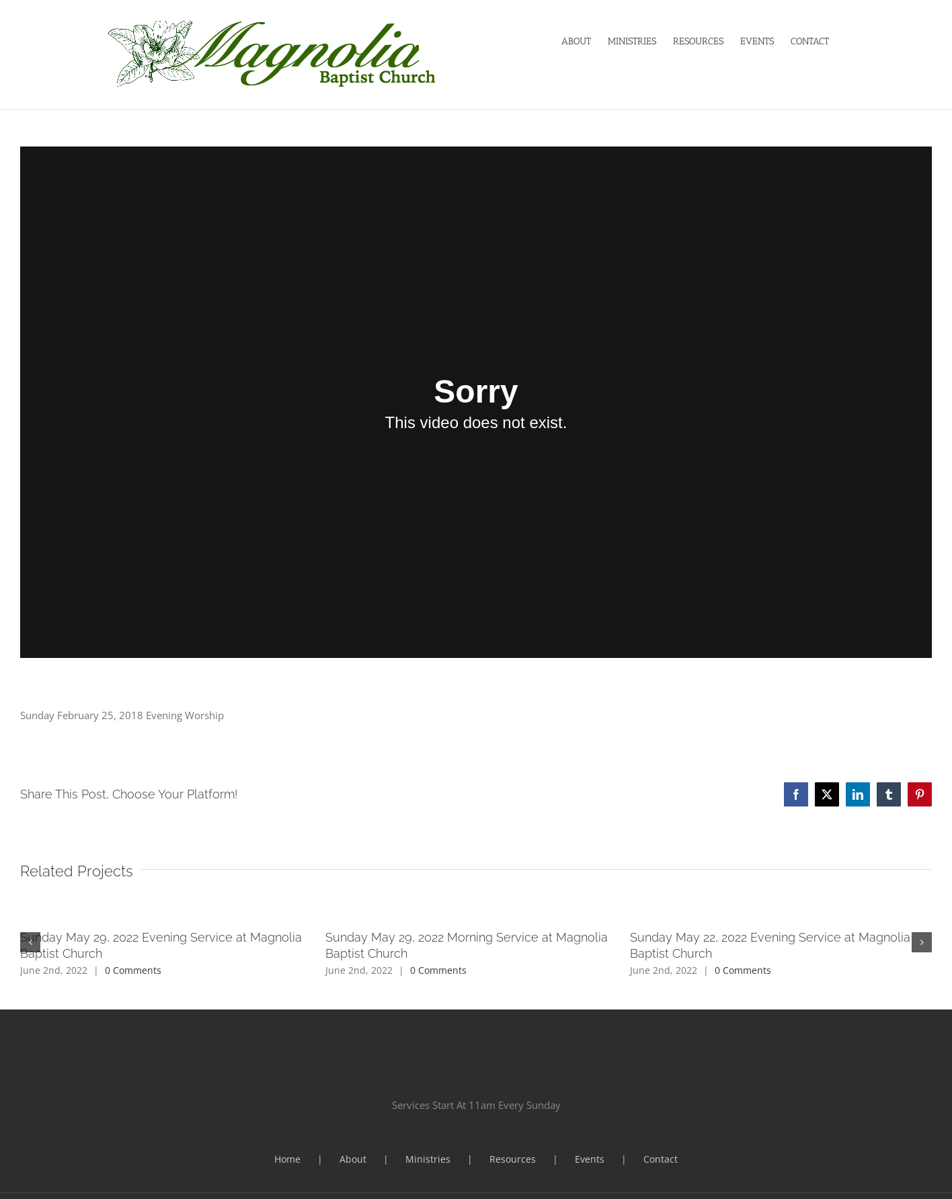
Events (589, 1159)
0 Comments (133, 970)
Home (287, 1159)
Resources (512, 1159)
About (353, 1159)
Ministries (427, 1159)
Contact (660, 1159)
